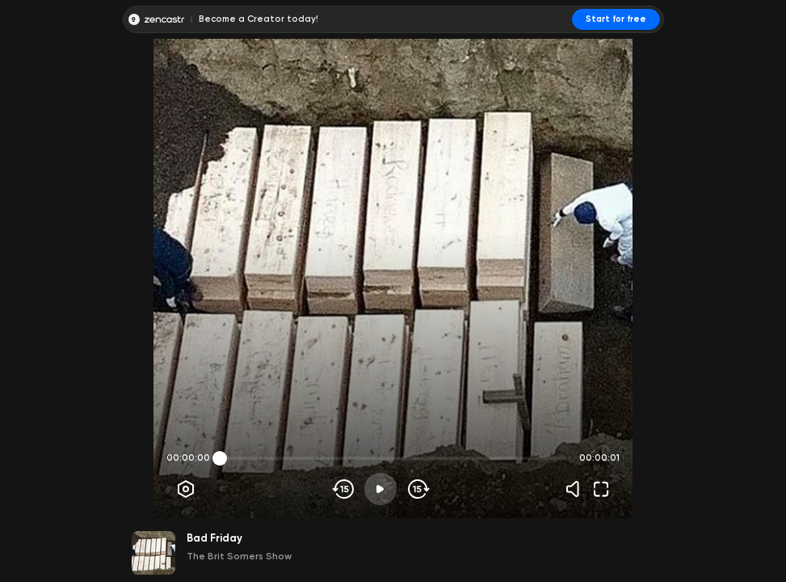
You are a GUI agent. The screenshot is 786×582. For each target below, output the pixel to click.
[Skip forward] (417, 489)
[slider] (219, 458)
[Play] (380, 489)
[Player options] (186, 489)
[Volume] (576, 489)
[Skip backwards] (344, 489)
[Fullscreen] (601, 489)
